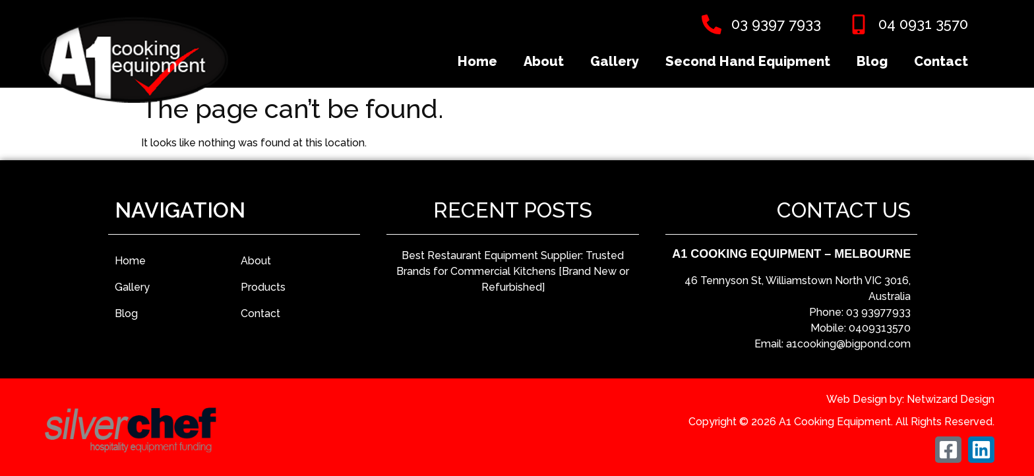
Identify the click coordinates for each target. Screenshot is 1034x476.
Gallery (614, 61)
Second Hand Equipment (747, 61)
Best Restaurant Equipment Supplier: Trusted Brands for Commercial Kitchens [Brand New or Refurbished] (512, 271)
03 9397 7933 (776, 23)
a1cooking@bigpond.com (848, 344)
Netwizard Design (950, 399)
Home (477, 61)
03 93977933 (878, 312)
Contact (941, 61)
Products (263, 287)
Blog (872, 61)
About (544, 61)
